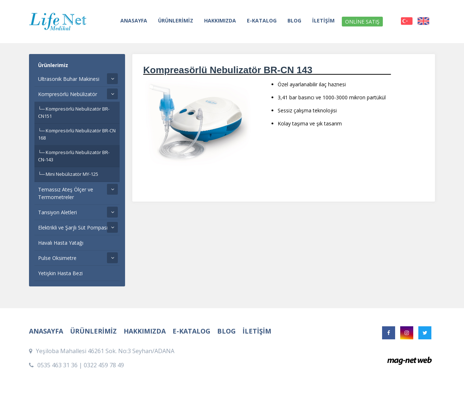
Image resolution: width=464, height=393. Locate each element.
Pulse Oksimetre (57, 258)
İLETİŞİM (323, 20)
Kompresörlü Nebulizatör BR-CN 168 (77, 134)
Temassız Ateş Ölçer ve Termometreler (65, 193)
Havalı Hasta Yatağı (60, 242)
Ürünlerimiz (53, 65)
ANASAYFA (133, 20)
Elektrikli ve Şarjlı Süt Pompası (73, 227)
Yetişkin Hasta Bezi (60, 273)
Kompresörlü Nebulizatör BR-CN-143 (73, 156)
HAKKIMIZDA (220, 20)
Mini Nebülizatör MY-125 (72, 174)
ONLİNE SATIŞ (362, 21)
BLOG (294, 20)
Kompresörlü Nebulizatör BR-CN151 (73, 112)
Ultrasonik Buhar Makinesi (68, 78)
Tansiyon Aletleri (57, 212)
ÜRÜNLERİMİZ (175, 20)
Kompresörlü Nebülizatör (67, 94)
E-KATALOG (262, 20)
